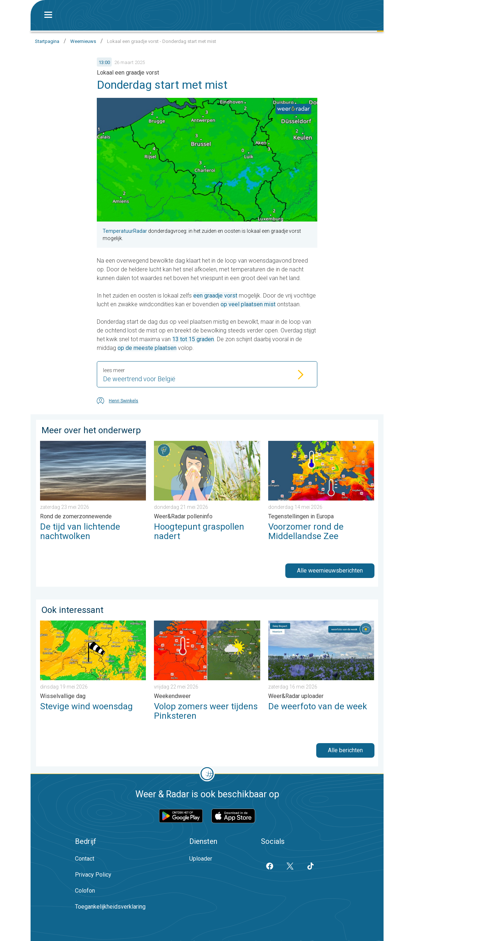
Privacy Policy (93, 874)
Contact (84, 858)
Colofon (85, 890)
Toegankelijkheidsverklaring (110, 906)
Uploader (200, 858)
